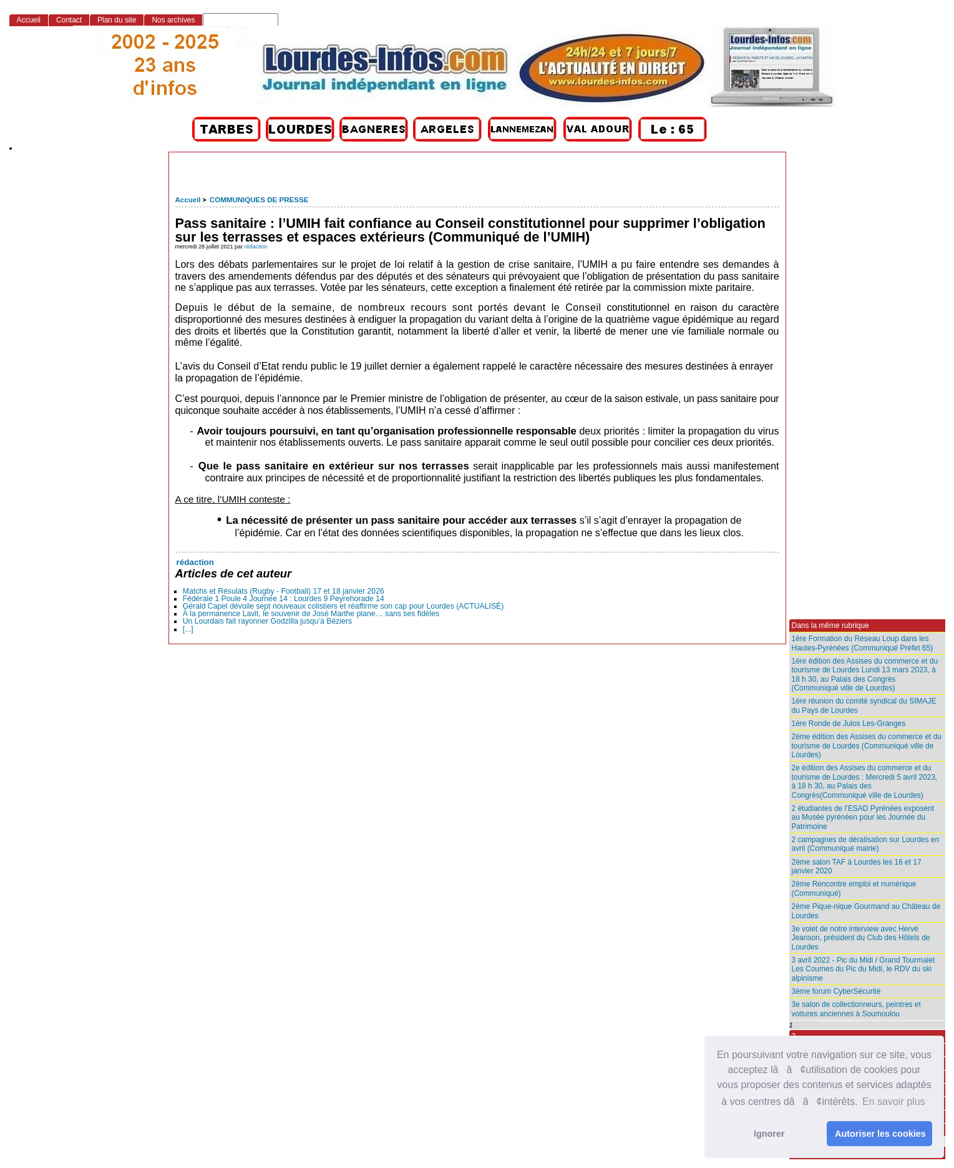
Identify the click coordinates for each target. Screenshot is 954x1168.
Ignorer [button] (769, 1134)
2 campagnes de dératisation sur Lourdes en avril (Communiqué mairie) (866, 844)
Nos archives (173, 20)
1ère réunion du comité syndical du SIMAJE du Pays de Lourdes (864, 705)
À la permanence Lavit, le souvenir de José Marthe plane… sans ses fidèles (311, 613)
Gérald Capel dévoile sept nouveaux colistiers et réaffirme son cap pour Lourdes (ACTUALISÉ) (343, 606)
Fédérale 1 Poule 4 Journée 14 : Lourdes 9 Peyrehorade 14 (283, 598)
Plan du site (116, 20)
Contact (69, 20)
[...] (188, 629)
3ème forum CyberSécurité (836, 991)
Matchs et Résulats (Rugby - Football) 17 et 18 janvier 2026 (283, 591)
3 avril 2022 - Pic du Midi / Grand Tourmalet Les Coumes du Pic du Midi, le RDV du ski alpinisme (863, 969)
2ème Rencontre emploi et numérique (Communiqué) (854, 888)
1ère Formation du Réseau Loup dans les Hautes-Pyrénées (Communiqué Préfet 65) (862, 643)
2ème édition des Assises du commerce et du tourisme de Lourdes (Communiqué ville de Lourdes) (867, 745)
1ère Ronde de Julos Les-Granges (849, 723)
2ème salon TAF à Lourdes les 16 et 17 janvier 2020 (857, 866)
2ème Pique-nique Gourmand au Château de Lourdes (866, 911)
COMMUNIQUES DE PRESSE (259, 200)
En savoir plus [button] (893, 1101)
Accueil (188, 200)
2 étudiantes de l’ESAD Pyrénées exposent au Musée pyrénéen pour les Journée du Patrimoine (863, 817)
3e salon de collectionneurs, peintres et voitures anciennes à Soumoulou (856, 1009)
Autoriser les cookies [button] (880, 1134)
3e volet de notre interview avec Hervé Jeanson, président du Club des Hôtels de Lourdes (861, 938)
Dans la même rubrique (830, 625)
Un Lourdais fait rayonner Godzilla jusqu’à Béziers (267, 621)
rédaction (256, 246)
